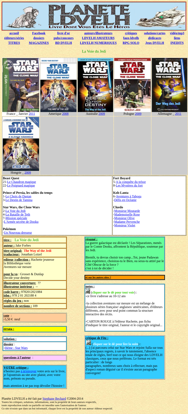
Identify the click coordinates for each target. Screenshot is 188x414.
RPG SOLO (131, 43)
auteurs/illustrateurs (98, 33)
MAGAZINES (39, 43)
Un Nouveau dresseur (18, 232)
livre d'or (63, 33)
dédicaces (154, 38)
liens (177, 38)
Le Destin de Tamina (18, 200)
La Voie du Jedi (15, 211)
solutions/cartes (154, 33)
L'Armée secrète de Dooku (21, 221)
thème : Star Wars (16, 348)
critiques (131, 33)
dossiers (38, 38)
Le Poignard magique (21, 185)
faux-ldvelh (131, 38)
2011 (32, 113)
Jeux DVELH (154, 43)
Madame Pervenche (127, 221)
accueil (14, 33)
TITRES (14, 43)
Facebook (38, 33)
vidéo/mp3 (177, 33)
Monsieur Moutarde (127, 211)
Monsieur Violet (124, 225)
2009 (102, 113)
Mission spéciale (16, 218)
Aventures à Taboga (128, 196)
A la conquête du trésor (131, 182)
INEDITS (177, 43)
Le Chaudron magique (21, 182)
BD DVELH (63, 43)
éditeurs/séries (14, 38)
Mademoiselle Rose (127, 214)
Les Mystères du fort (129, 185)
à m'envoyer (29, 371)
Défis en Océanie (125, 200)
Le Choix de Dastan (18, 196)
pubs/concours (64, 38)
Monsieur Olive (124, 218)
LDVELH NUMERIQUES (98, 43)
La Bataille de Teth (17, 214)
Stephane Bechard (54, 398)
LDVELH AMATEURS (98, 38)
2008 (65, 113)
